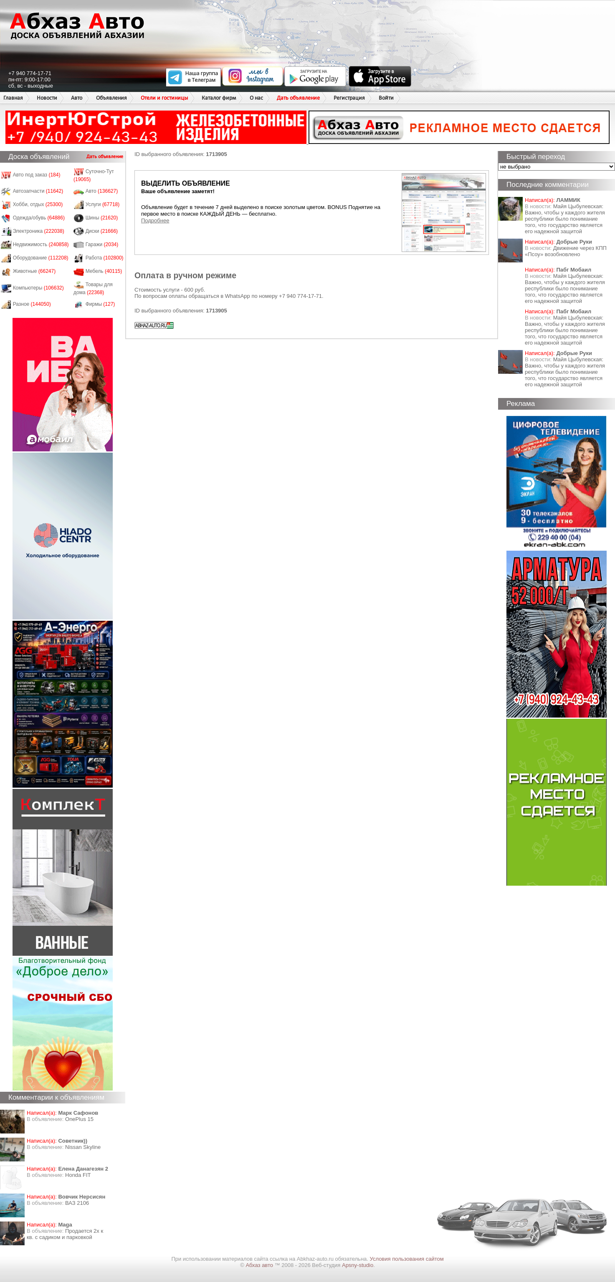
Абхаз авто (259, 1265)
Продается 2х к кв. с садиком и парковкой (65, 1234)
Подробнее (155, 220)
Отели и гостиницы (164, 98)
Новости (47, 98)
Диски (102, 231)
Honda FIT (78, 1175)
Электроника (38, 231)
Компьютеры (38, 288)
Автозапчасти (38, 191)
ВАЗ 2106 (77, 1203)
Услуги (103, 204)
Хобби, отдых (38, 204)
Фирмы (100, 304)
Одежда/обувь (39, 218)
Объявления (111, 98)
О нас (256, 98)
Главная (13, 98)
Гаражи (102, 244)
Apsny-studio (357, 1265)
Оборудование (40, 258)
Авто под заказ (37, 175)
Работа (105, 258)
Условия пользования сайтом (407, 1259)
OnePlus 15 (79, 1119)
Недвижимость (41, 244)
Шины (102, 218)
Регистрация (349, 98)
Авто (76, 98)
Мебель (104, 271)
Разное (32, 304)
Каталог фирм (219, 98)
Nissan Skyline (83, 1147)
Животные (34, 271)
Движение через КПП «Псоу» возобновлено (566, 251)
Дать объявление (298, 98)
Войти (386, 98)
